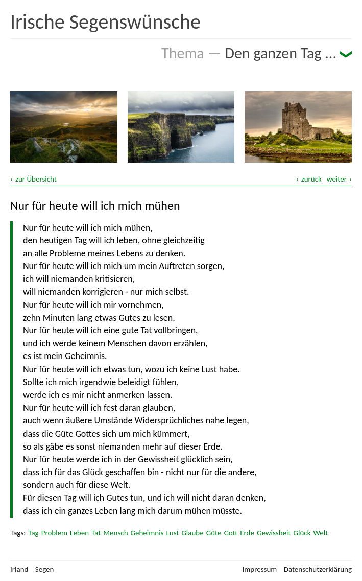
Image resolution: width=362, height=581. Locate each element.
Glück (302, 533)
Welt (320, 533)
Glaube (192, 533)
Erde (247, 533)
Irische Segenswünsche (105, 21)
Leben (79, 533)
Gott (230, 533)
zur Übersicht (36, 179)
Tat (96, 533)
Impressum (260, 569)
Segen (44, 569)
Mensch (115, 533)
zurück (311, 179)
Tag (33, 533)
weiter (337, 179)
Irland (19, 569)
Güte (214, 533)
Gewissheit (274, 533)
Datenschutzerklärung (318, 569)
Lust (172, 533)
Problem (54, 533)
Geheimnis (147, 533)
